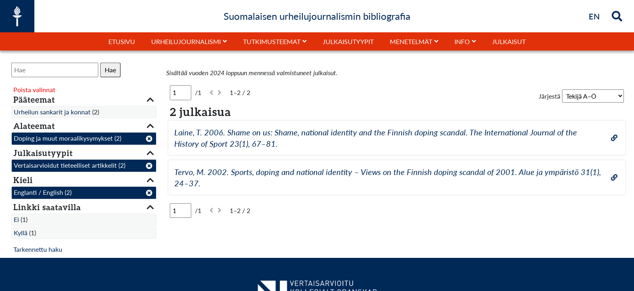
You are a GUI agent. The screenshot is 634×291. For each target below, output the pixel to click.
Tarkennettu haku (37, 249)
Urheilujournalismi (186, 41)
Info (462, 41)
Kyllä (20, 232)
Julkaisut (509, 41)
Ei (16, 219)
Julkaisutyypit (348, 41)
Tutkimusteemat (271, 41)
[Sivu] (180, 92)
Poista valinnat (34, 89)
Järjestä (549, 96)
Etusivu (121, 41)
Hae (110, 70)
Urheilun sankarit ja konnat (52, 112)
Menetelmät (411, 41)
